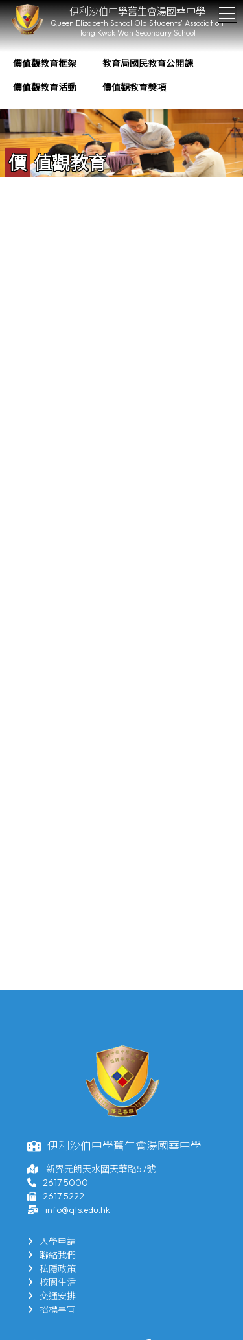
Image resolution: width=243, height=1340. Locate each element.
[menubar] (121, 76)
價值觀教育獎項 (134, 87)
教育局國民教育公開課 (147, 63)
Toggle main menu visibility (228, 10)
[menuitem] (44, 64)
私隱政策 (51, 1269)
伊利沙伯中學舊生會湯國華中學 (137, 11)
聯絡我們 (51, 1255)
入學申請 (51, 1241)
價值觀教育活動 (44, 87)
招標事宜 (51, 1309)
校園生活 (51, 1282)
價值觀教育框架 (44, 63)
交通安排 (51, 1296)
